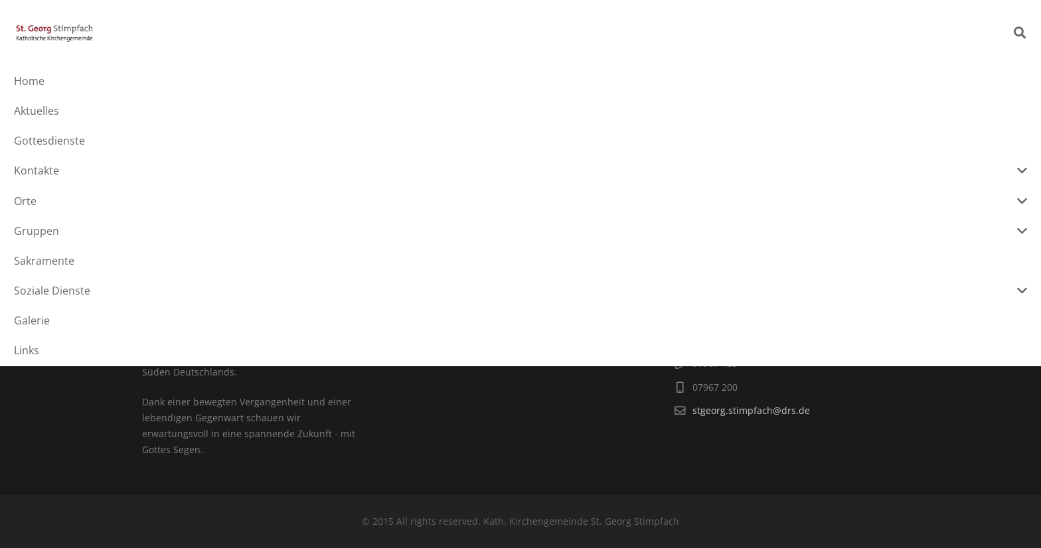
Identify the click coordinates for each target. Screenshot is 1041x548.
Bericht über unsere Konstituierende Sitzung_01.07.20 (262, 188)
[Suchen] (1019, 33)
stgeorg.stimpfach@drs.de (751, 410)
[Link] (94, 33)
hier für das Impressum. (513, 308)
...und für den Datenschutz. (469, 324)
